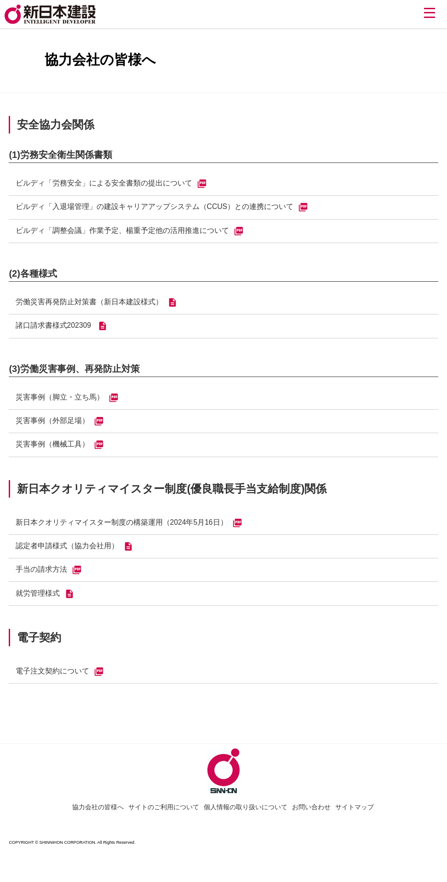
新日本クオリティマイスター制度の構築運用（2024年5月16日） (129, 529)
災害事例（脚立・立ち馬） (67, 402)
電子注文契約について (60, 681)
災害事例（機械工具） (60, 451)
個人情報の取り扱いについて (245, 816)
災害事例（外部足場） (60, 426)
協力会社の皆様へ (98, 816)
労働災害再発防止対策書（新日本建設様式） (97, 305)
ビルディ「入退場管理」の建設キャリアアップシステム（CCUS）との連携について (162, 208)
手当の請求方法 (49, 578)
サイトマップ (354, 816)
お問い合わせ (311, 816)
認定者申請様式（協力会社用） (74, 554)
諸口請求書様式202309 (62, 330)
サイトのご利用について (163, 816)
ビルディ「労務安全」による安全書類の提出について (111, 184)
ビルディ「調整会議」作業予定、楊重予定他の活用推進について (130, 233)
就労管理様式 (45, 603)
